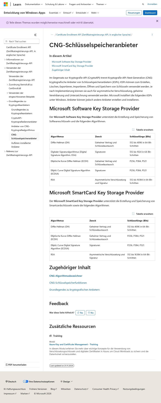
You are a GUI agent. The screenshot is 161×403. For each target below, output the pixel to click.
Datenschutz (80, 388)
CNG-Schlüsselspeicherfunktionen (68, 282)
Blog (53, 388)
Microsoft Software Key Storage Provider (71, 61)
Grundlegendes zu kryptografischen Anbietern (74, 289)
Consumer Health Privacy (104, 388)
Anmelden (152, 4)
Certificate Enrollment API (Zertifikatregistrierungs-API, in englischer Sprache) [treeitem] (21, 51)
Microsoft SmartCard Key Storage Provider (72, 65)
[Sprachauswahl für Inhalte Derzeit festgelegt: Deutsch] (11, 381)
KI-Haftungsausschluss (15, 388)
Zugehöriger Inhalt (61, 69)
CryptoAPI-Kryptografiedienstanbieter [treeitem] (24, 119)
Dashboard (150, 12)
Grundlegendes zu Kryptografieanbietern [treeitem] (21, 111)
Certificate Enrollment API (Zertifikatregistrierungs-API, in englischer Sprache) (93, 34)
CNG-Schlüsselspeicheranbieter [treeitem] (24, 136)
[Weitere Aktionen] (152, 34)
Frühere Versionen (38, 388)
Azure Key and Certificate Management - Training (73, 344)
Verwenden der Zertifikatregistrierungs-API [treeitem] (22, 78)
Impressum (9, 393)
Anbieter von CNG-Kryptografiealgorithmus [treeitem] (23, 128)
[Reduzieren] (35, 35)
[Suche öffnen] (143, 4)
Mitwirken (66, 388)
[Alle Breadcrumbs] (52, 34)
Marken (24, 393)
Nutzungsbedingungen (134, 388)
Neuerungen (134, 12)
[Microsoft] (6, 4)
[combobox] (21, 41)
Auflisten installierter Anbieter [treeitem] (21, 144)
